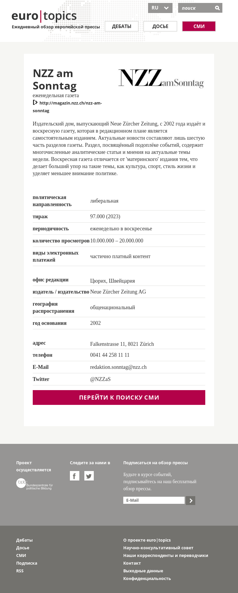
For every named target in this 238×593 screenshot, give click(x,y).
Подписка (26, 563)
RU (160, 7)
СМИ (199, 26)
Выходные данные (143, 571)
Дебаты (122, 26)
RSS (20, 571)
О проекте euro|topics (147, 540)
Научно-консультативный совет (158, 547)
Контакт (132, 563)
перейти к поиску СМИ (119, 397)
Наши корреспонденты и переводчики (165, 555)
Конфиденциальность (147, 578)
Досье (160, 26)
